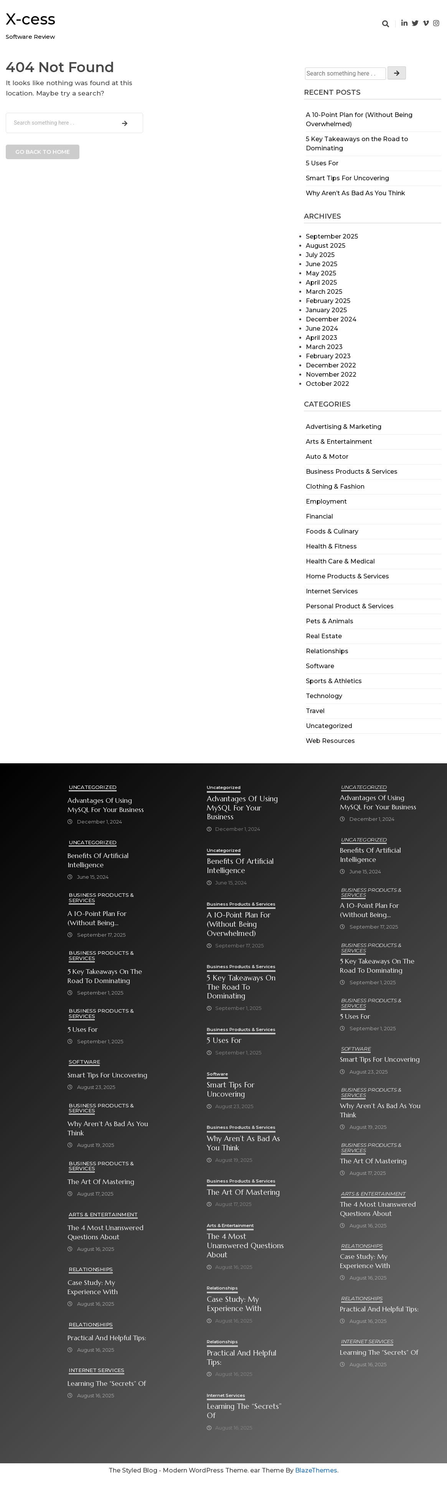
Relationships (327, 651)
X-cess (30, 19)
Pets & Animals (329, 621)
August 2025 (325, 245)
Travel (315, 711)
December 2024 (331, 319)
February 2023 (328, 356)
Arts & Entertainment (339, 441)
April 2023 (321, 337)
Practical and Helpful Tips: (107, 1338)
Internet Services (332, 591)
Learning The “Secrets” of (107, 1384)
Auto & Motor (327, 456)
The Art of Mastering (101, 1182)
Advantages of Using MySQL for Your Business (106, 805)
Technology (324, 696)
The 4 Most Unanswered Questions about (106, 1233)
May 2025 (321, 273)
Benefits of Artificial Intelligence (98, 860)
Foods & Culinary (332, 531)
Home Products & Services (347, 576)
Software (320, 666)
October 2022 (327, 383)
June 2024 (322, 328)
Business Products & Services (352, 471)
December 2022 (331, 365)
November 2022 (331, 374)
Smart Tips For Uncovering (347, 178)
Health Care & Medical (340, 561)
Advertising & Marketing (343, 426)
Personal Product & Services (350, 606)
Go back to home (42, 151)
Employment (326, 501)
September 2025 (332, 236)
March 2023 (324, 347)
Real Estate (324, 636)
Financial (319, 516)
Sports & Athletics (334, 681)
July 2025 (320, 255)
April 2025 (321, 282)
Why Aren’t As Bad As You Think (355, 193)
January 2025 (326, 310)
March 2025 (324, 291)
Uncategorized (329, 726)
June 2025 (321, 264)
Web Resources (330, 740)
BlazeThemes (316, 1481)
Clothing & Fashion (335, 486)
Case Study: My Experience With (93, 1288)
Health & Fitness (331, 546)
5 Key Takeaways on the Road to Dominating (105, 976)
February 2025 (328, 301)
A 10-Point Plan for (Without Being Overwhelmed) (97, 918)
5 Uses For (322, 163)
